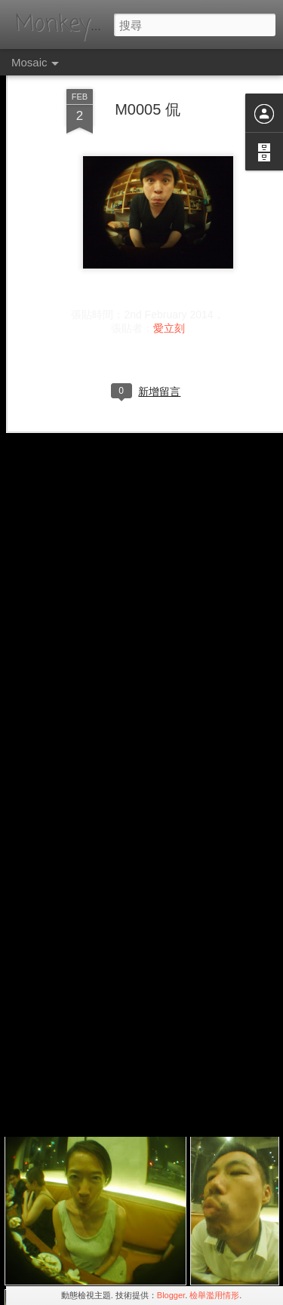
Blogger (171, 1295)
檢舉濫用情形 (214, 1295)
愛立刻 (169, 293)
